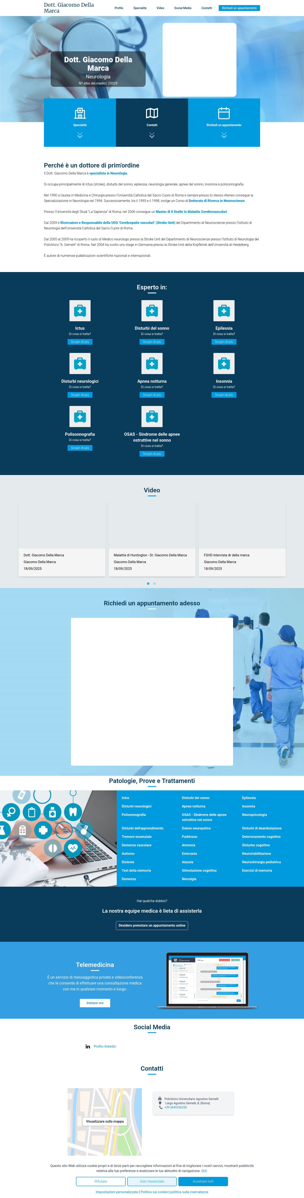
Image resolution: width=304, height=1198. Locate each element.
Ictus (125, 798)
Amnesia (188, 845)
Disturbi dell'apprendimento (142, 828)
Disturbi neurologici (137, 806)
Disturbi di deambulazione (262, 828)
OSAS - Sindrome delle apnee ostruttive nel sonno (204, 817)
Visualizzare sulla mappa (105, 1121)
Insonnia (248, 806)
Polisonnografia (134, 815)
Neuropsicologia (254, 815)
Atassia (187, 862)
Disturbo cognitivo (256, 845)
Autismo (128, 854)
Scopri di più (80, 342)
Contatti (206, 8)
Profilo (119, 8)
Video (160, 8)
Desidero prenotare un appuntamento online (152, 925)
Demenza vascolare (136, 845)
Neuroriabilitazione (256, 854)
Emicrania (189, 854)
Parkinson (189, 837)
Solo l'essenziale (152, 1181)
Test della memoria (136, 871)
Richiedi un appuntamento (239, 8)
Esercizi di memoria (257, 871)
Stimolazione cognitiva (199, 871)
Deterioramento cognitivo (261, 837)
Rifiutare (101, 1181)
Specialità (140, 8)
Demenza (129, 879)
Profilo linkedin (105, 1046)
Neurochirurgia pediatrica (261, 862)
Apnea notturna (193, 806)
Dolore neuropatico (196, 828)
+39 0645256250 (175, 1107)
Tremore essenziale (137, 837)
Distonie (128, 862)
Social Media (182, 8)
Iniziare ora (95, 1003)
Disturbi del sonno (195, 798)
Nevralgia (189, 879)
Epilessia (249, 798)
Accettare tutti (203, 1181)
